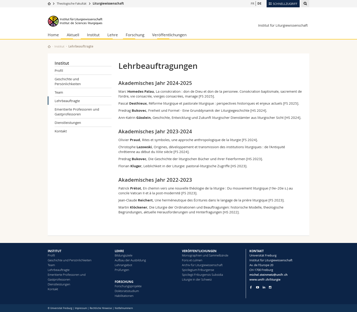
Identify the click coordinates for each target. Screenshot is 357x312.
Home (53, 34)
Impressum (81, 308)
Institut (93, 34)
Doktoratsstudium (127, 291)
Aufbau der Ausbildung (130, 260)
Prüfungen (122, 270)
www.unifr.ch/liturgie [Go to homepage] (264, 279)
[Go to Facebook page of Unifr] (250, 287)
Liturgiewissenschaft (108, 3)
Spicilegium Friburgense (198, 270)
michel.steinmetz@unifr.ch (268, 275)
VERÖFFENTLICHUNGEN (199, 251)
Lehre (112, 34)
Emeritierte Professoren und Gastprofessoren (77, 111)
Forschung (135, 34)
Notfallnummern (124, 308)
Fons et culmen (192, 260)
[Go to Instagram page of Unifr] (270, 287)
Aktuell (73, 34)
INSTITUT (54, 251)
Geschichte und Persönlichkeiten (68, 81)
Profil (59, 70)
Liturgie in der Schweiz (197, 279)
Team (59, 92)
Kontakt (61, 131)
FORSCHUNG (124, 282)
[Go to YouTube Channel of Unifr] (257, 287)
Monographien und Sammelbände (205, 255)
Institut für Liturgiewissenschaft (283, 25)
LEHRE (119, 251)
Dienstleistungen (68, 122)
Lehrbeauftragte (67, 100)
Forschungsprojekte (128, 286)
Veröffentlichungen (169, 34)
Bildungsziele (123, 255)
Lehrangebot (123, 265)
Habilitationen (124, 296)
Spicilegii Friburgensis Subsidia (202, 275)
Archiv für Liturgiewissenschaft (202, 265)
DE (259, 3)
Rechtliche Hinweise (101, 308)
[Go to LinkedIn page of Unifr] (264, 287)
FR (252, 3)
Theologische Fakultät (71, 3)
